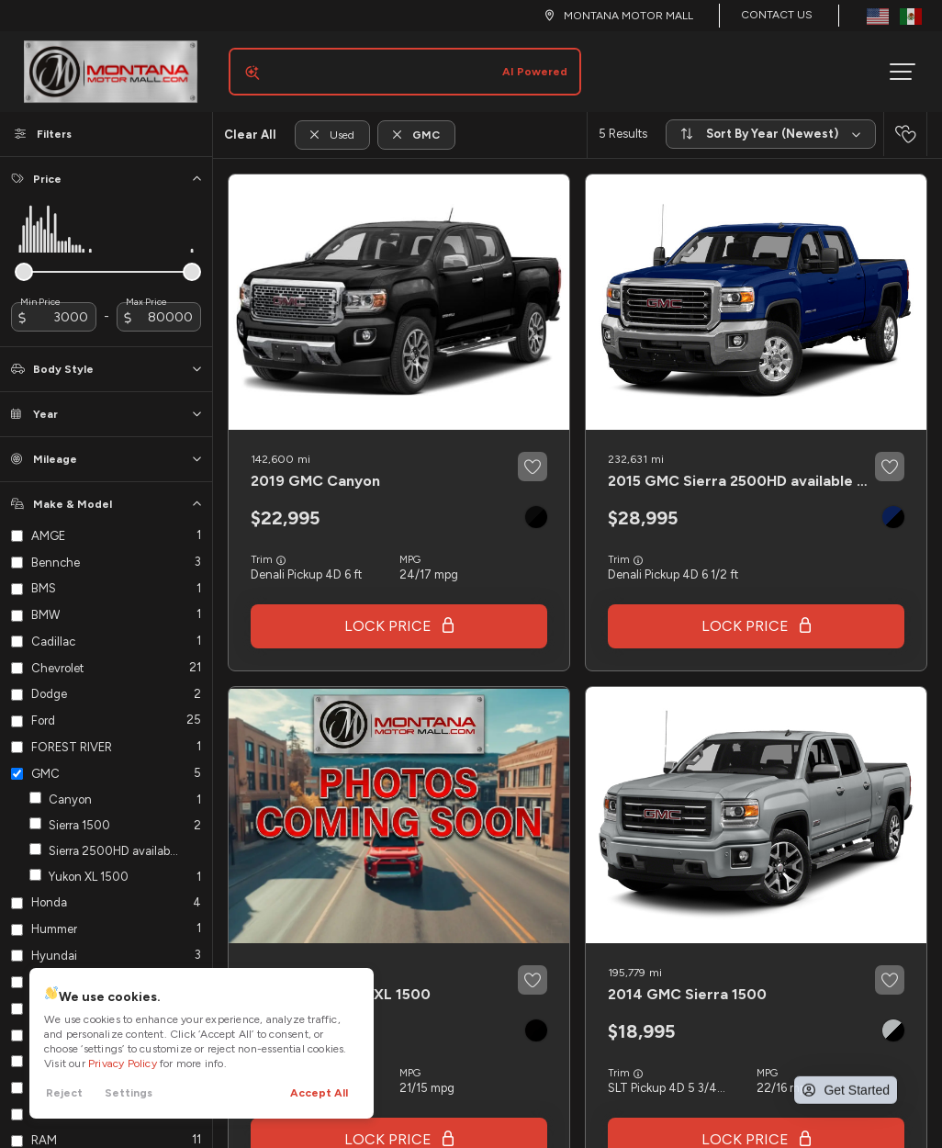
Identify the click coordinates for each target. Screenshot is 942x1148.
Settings (128, 1092)
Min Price (40, 287)
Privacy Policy (122, 1063)
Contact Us (777, 14)
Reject (64, 1092)
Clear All (250, 120)
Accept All (319, 1092)
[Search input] (397, 64)
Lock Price (388, 611)
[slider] (24, 257)
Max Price (146, 287)
